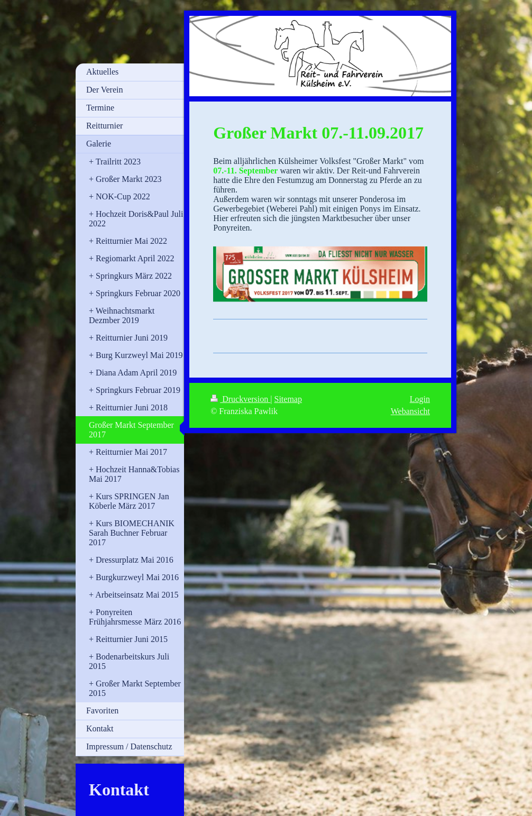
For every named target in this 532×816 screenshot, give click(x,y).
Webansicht (410, 411)
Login (420, 399)
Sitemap (288, 399)
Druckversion (240, 399)
